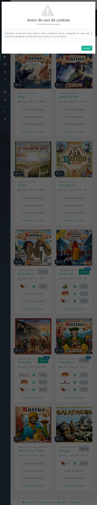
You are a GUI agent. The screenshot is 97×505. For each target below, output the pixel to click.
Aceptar (86, 48)
